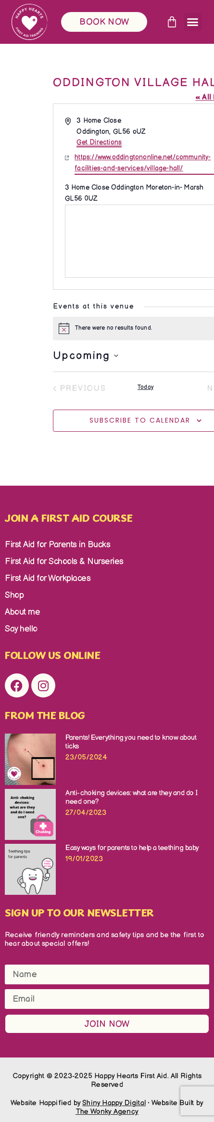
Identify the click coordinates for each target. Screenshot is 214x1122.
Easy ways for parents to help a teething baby (132, 847)
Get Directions (99, 142)
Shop (14, 595)
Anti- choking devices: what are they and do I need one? (131, 797)
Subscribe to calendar (139, 420)
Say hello (21, 629)
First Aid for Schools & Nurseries (64, 561)
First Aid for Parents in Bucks (57, 545)
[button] (193, 22)
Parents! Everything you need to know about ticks (130, 742)
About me (22, 612)
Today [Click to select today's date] (145, 387)
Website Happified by (78, 1103)
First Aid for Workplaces (47, 578)
